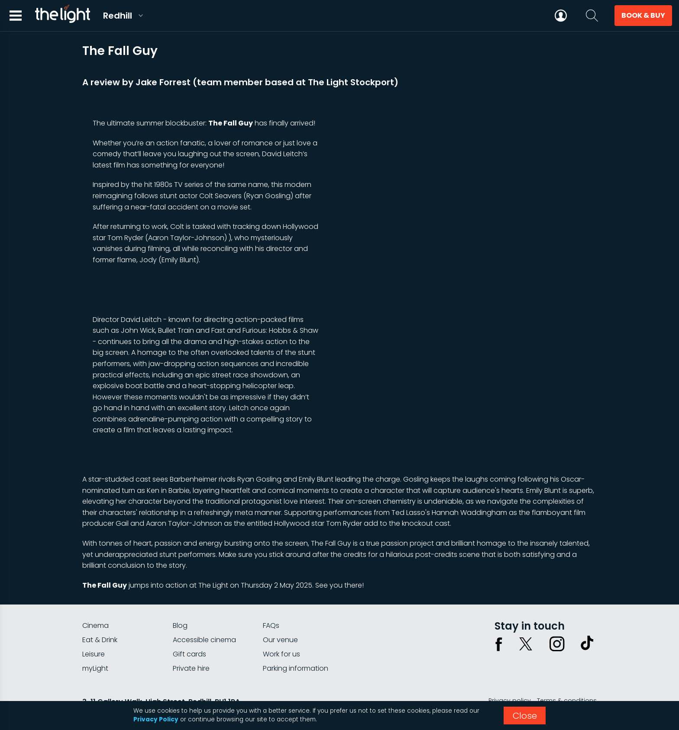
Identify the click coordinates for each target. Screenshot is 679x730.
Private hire (191, 668)
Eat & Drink (99, 640)
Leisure (93, 654)
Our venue (280, 640)
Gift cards (189, 654)
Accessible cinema (204, 640)
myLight (95, 668)
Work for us (281, 654)
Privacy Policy (155, 719)
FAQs (271, 625)
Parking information (295, 668)
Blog (180, 625)
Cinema (95, 625)
